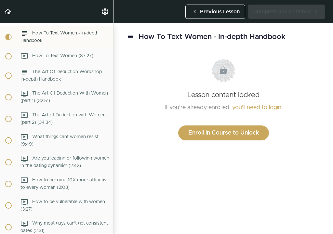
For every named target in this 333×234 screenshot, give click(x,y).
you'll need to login (256, 107)
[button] (8, 11)
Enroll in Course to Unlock (223, 133)
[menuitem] (105, 11)
